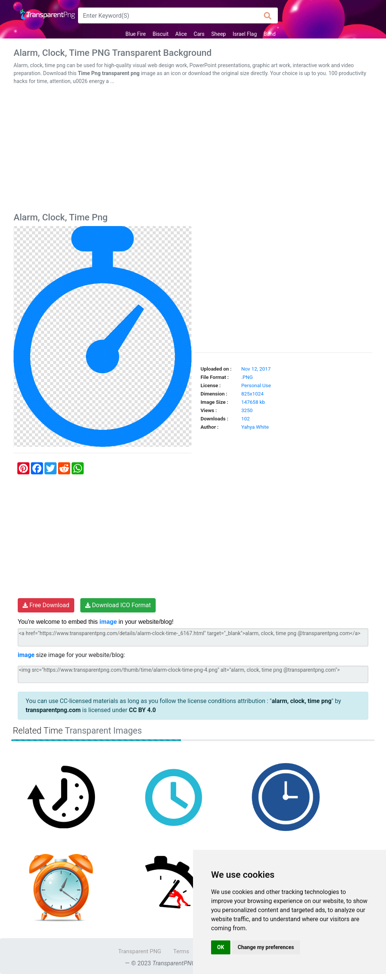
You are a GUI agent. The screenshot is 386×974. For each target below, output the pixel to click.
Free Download (46, 605)
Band (269, 34)
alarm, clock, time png (302, 701)
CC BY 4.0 (142, 710)
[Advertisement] (193, 150)
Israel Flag (245, 34)
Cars (199, 34)
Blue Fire (136, 34)
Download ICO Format (118, 605)
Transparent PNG (139, 951)
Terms (181, 951)
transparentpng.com (53, 710)
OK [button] (220, 947)
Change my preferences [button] (266, 947)
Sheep (218, 34)
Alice (181, 34)
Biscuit (160, 34)
